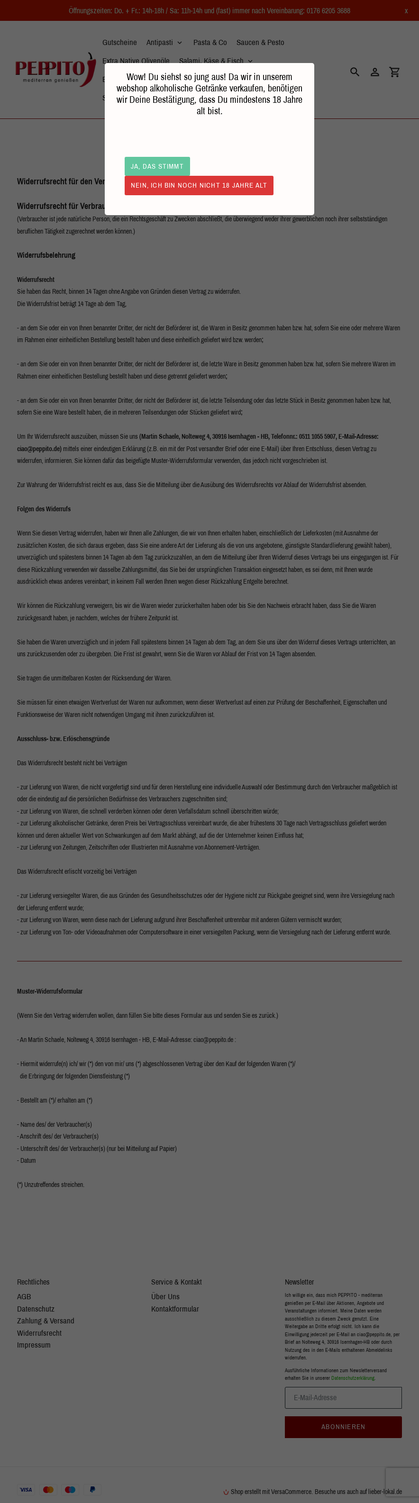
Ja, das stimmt (157, 166)
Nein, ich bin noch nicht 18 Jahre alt (199, 185)
